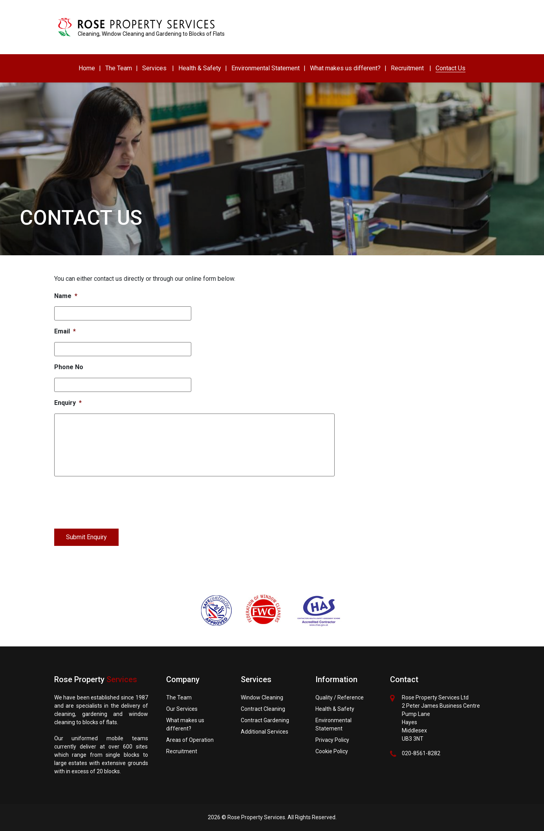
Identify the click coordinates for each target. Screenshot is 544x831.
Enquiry (68, 402)
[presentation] (114, 500)
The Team (118, 68)
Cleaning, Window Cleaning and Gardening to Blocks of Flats (151, 34)
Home (87, 68)
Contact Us (450, 68)
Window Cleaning (262, 697)
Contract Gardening (265, 720)
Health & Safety (199, 68)
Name (65, 296)
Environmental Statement (265, 68)
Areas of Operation (190, 740)
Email (65, 331)
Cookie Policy (331, 751)
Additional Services (264, 731)
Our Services (182, 709)
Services (154, 68)
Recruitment (407, 68)
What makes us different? (345, 68)
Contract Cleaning (263, 709)
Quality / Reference (339, 697)
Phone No (68, 367)
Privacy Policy (332, 740)
